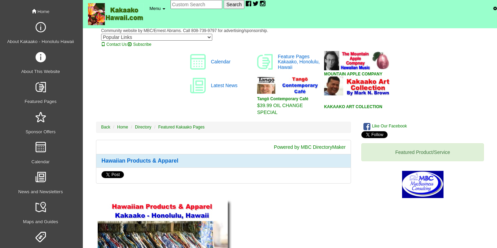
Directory (143, 127)
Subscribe (139, 44)
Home (40, 11)
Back (105, 127)
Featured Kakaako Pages (181, 127)
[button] (157, 8)
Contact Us (114, 44)
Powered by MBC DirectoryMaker (310, 147)
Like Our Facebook (385, 126)
